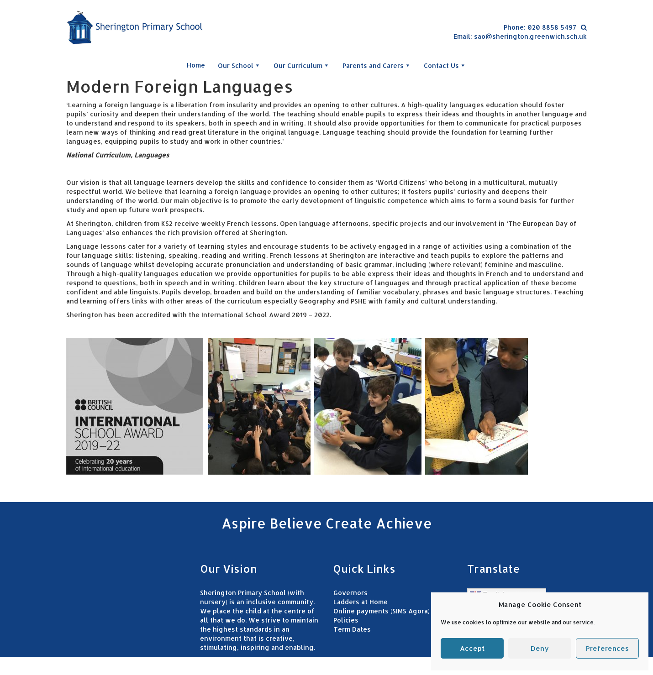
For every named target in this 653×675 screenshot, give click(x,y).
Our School (239, 65)
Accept (472, 648)
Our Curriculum (302, 65)
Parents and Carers (376, 65)
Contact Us (445, 65)
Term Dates (352, 629)
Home (196, 65)
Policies (345, 620)
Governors (350, 593)
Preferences (607, 648)
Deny (540, 648)
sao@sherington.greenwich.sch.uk (530, 36)
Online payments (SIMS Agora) (381, 611)
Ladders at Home (360, 602)
